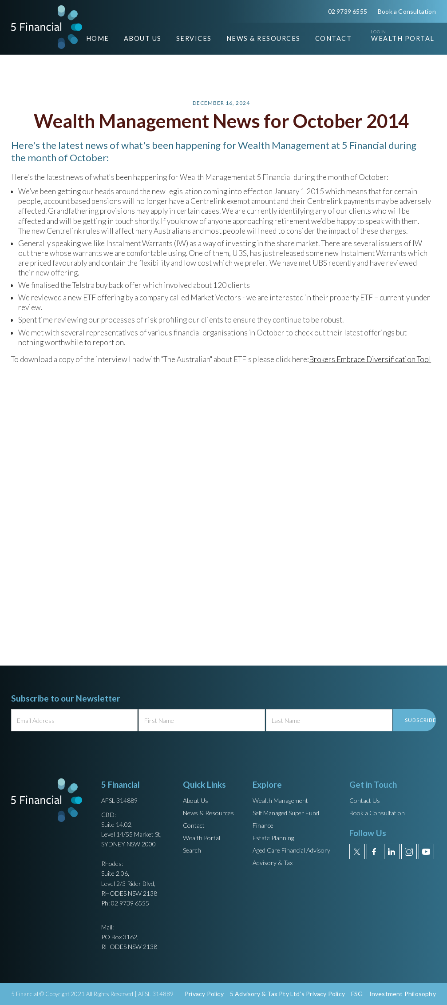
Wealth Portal (403, 38)
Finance (263, 825)
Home (97, 38)
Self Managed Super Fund (286, 813)
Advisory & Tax (273, 862)
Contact (333, 38)
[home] (46, 26)
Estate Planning (273, 837)
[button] (136, 39)
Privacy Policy (204, 993)
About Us (195, 800)
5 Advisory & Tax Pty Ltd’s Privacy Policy (287, 993)
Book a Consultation (407, 11)
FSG (357, 993)
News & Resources (208, 813)
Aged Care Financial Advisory (291, 850)
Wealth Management (280, 800)
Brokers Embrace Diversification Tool (370, 359)
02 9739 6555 (347, 11)
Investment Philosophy (402, 993)
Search (192, 850)
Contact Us (364, 800)
